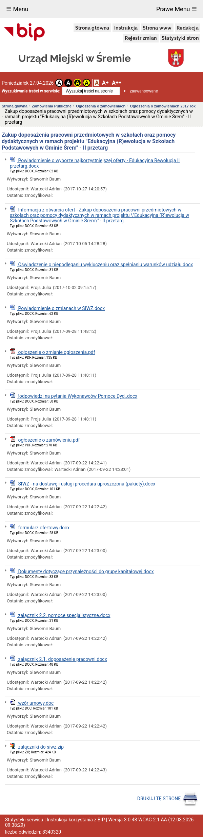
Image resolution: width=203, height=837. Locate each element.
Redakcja (188, 28)
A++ (116, 83)
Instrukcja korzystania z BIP (76, 819)
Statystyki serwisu (24, 819)
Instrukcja (126, 28)
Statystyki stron (180, 38)
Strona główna (92, 28)
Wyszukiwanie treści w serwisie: (31, 91)
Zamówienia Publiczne (52, 106)
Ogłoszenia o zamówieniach (100, 106)
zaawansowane (144, 91)
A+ (105, 83)
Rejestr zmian (141, 38)
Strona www (157, 28)
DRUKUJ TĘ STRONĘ (167, 798)
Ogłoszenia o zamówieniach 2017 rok (163, 106)
